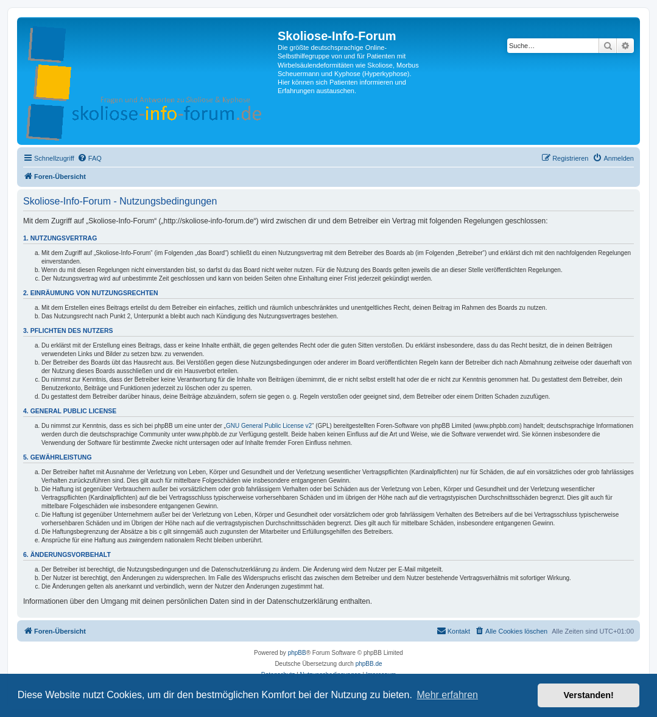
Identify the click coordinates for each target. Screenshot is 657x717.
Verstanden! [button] (589, 695)
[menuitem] (89, 158)
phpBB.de (369, 663)
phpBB (297, 652)
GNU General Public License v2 (269, 425)
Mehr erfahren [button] (447, 695)
